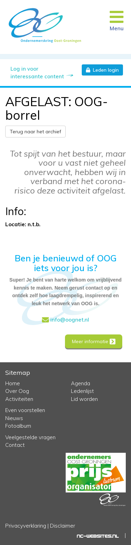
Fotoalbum (18, 425)
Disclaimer (62, 525)
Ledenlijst (82, 391)
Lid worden (84, 399)
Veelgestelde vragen (30, 437)
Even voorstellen (25, 410)
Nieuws (14, 418)
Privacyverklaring (25, 525)
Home (12, 383)
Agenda (80, 383)
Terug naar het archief (35, 131)
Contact (15, 445)
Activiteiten (19, 399)
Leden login (102, 70)
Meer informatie (93, 341)
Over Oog (17, 391)
